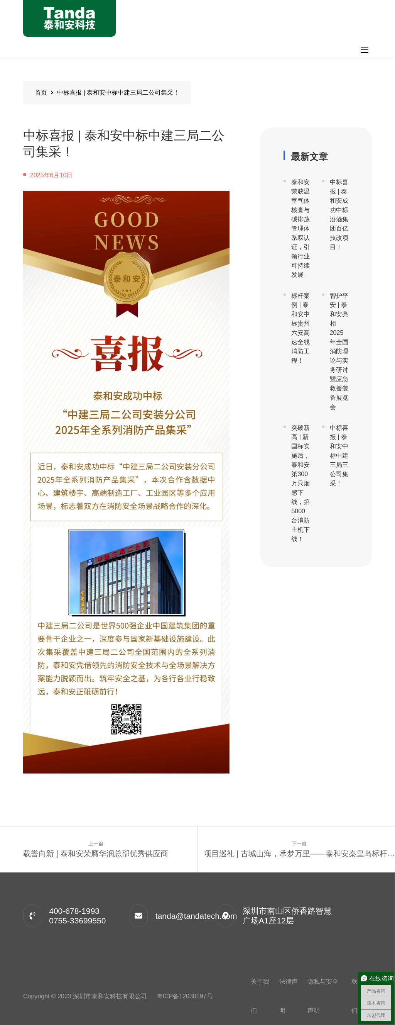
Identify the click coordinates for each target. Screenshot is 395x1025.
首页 (41, 92)
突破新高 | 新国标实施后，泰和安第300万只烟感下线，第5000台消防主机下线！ (300, 483)
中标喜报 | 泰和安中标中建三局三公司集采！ (339, 455)
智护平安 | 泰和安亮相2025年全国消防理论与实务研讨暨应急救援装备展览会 (339, 351)
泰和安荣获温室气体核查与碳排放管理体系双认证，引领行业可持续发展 (300, 228)
